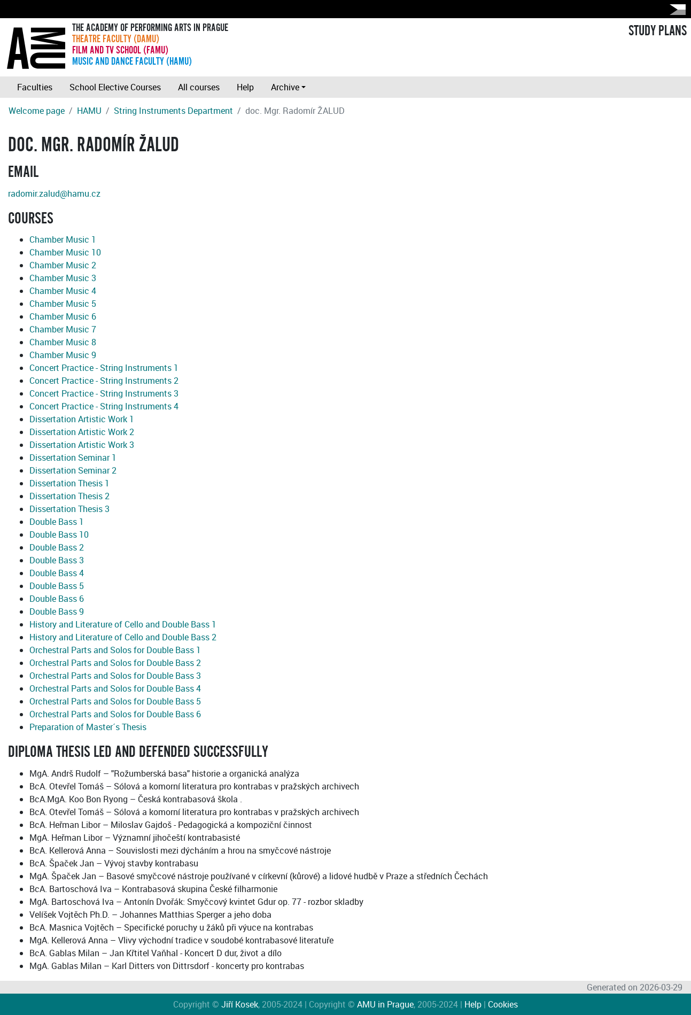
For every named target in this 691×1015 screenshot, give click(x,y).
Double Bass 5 (56, 586)
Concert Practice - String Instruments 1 (103, 368)
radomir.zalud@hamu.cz (54, 193)
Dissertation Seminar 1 (73, 457)
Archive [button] (285, 87)
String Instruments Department (173, 111)
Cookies (503, 1004)
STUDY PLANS (657, 31)
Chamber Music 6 (62, 316)
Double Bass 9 (56, 611)
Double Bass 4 (56, 573)
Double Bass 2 (56, 547)
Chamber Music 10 (65, 252)
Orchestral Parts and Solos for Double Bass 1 (115, 650)
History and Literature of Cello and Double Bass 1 (122, 624)
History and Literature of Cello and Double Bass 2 (122, 637)
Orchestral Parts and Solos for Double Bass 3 (115, 675)
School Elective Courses (115, 87)
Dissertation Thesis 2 (69, 496)
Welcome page (37, 111)
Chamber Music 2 (62, 265)
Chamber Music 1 (62, 239)
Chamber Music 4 (62, 291)
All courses (199, 87)
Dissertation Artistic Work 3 (81, 445)
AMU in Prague (385, 1004)
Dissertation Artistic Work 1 (81, 419)
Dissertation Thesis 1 (69, 483)
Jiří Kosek (239, 1004)
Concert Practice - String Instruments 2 (103, 380)
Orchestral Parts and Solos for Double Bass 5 (115, 701)
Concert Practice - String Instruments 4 (103, 406)
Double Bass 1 (56, 522)
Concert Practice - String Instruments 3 (103, 393)
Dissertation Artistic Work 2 (81, 432)
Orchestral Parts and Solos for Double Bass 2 (115, 663)
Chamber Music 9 (62, 355)
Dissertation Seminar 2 (73, 470)
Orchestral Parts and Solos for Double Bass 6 (115, 714)
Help (245, 87)
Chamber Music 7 (62, 329)
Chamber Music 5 (62, 303)
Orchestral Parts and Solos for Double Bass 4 (115, 688)
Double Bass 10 (59, 534)
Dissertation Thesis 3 (69, 509)
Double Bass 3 (56, 560)
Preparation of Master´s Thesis (87, 727)
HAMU (89, 111)
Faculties (34, 87)
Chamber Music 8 (62, 342)
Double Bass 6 (56, 599)
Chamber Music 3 (62, 278)
